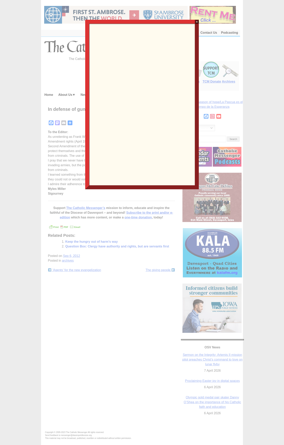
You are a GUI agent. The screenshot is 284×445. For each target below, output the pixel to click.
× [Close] (197, 22)
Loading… (142, 104)
